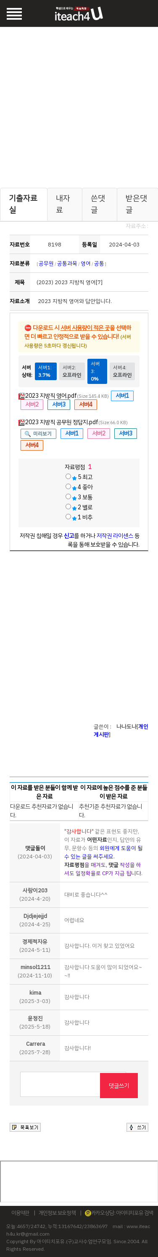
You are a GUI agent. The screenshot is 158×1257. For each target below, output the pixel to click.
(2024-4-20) (34, 894)
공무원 (46, 263)
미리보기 (42, 434)
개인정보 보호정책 (57, 1213)
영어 (86, 263)
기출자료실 (23, 204)
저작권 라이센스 (115, 535)
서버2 (32, 404)
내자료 (63, 204)
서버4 (85, 404)
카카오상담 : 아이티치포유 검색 (119, 1213)
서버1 (122, 395)
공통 (99, 263)
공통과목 (67, 263)
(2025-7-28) (34, 1048)
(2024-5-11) (34, 946)
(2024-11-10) (35, 971)
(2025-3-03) (34, 997)
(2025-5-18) (34, 1022)
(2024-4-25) (34, 920)
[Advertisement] (79, 105)
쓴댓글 (98, 204)
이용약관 (20, 1213)
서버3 (59, 404)
